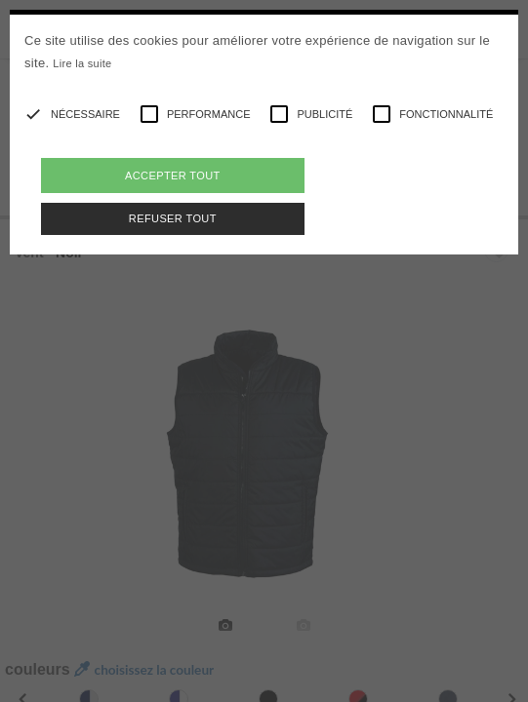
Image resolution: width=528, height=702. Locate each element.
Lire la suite (82, 63)
